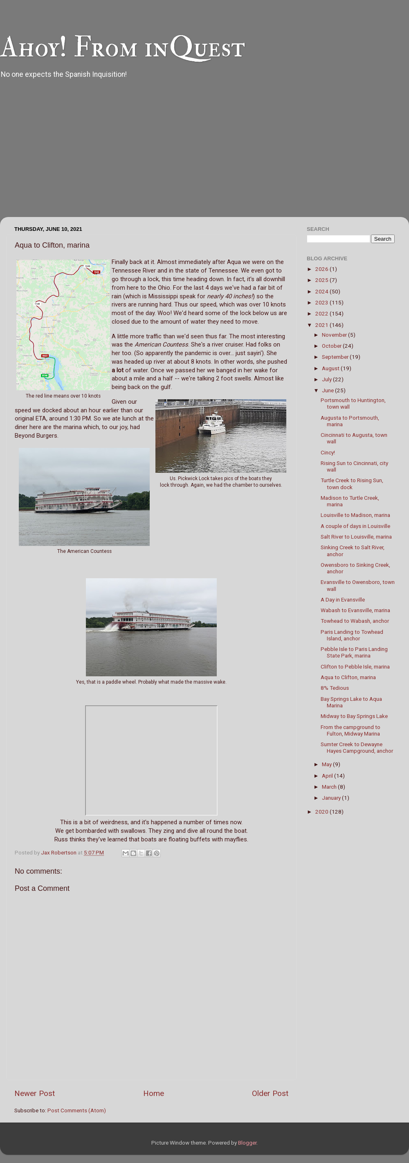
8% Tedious (335, 687)
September (336, 356)
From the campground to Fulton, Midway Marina (350, 730)
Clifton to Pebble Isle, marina (355, 666)
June (328, 390)
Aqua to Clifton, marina (348, 677)
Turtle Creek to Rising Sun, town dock (352, 483)
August (331, 368)
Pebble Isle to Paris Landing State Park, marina (354, 652)
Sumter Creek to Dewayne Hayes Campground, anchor (357, 747)
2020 (322, 811)
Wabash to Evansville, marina (355, 610)
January (332, 797)
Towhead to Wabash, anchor (355, 620)
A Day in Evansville (343, 599)
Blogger (247, 1142)
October (332, 345)
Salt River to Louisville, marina (356, 536)
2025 (322, 280)
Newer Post (34, 1093)
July (327, 379)
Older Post (270, 1093)
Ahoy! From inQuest (122, 47)
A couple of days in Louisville (355, 526)
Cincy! (328, 452)
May (327, 764)
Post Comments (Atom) (76, 1110)
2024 (322, 291)
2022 (322, 313)
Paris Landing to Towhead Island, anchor (352, 635)
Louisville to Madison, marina (355, 515)
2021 (322, 325)
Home (153, 1093)
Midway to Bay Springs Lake (354, 716)
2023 (322, 302)
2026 (322, 269)
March (330, 786)
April (328, 775)
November (335, 334)
